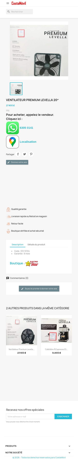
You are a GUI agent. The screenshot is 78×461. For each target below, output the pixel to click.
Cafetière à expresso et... (56, 349)
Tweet (24, 154)
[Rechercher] (19, 11)
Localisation (21, 141)
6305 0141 (19, 127)
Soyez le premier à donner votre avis (39, 288)
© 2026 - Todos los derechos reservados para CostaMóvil (39, 457)
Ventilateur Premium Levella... (21, 349)
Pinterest (31, 154)
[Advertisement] (39, 185)
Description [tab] (17, 244)
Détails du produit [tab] (36, 244)
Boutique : (24, 263)
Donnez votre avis (17, 162)
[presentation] (27, 430)
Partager (18, 154)
